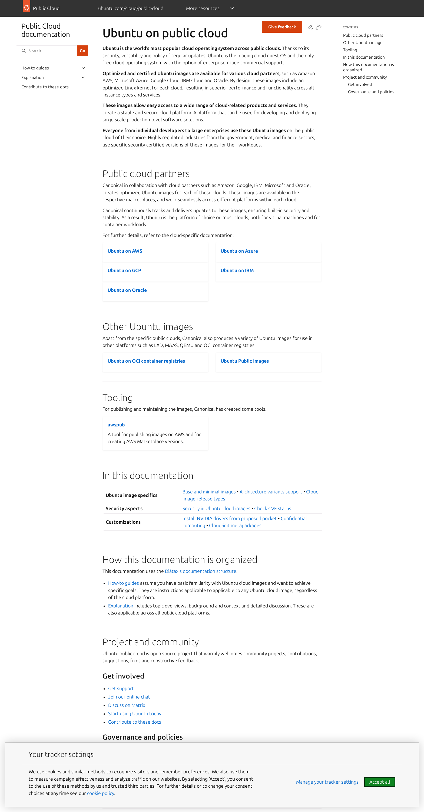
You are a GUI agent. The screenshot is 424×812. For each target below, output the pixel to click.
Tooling (350, 50)
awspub (116, 424)
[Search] (46, 50)
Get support (121, 688)
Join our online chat (129, 696)
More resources (203, 8)
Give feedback (282, 27)
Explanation (32, 77)
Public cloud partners (363, 35)
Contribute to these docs (45, 87)
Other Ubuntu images (364, 42)
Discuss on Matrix (126, 705)
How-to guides (35, 68)
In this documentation (364, 57)
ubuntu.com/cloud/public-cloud (130, 8)
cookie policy (100, 793)
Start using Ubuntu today (134, 713)
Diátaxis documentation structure (200, 571)
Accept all (379, 781)
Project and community (365, 77)
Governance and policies (371, 91)
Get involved (360, 84)
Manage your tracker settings (327, 781)
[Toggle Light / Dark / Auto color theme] (319, 27)
